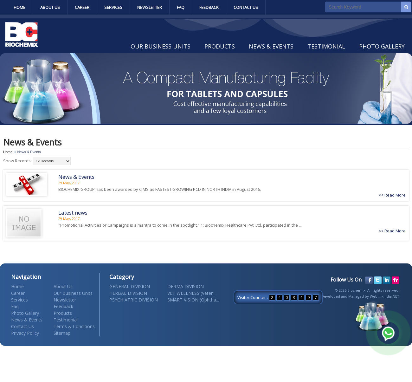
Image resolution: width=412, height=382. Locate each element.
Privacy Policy (25, 333)
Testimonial (326, 46)
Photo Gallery (382, 46)
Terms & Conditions (74, 326)
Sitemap (62, 333)
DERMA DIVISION (185, 286)
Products (219, 46)
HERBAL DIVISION (128, 293)
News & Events (271, 46)
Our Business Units (160, 46)
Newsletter (149, 7)
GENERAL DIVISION (129, 286)
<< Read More (392, 195)
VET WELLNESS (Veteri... (191, 293)
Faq (180, 7)
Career (82, 7)
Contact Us (246, 7)
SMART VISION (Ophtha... (193, 300)
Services (113, 7)
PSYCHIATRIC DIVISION (133, 300)
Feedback (209, 7)
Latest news (72, 212)
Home (19, 7)
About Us (50, 7)
